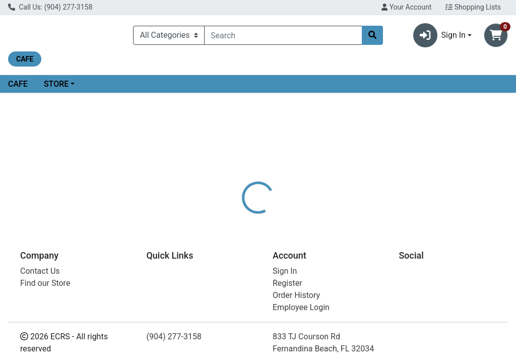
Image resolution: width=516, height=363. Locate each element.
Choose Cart (443, 171)
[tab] (242, 226)
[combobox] (283, 37)
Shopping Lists (473, 7)
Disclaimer (287, 226)
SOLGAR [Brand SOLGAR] (330, 264)
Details (242, 226)
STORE (56, 88)
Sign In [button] (439, 37)
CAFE (18, 88)
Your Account (406, 7)
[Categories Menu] (169, 37)
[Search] (283, 37)
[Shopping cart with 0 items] (496, 37)
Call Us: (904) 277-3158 (50, 7)
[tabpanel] (365, 268)
